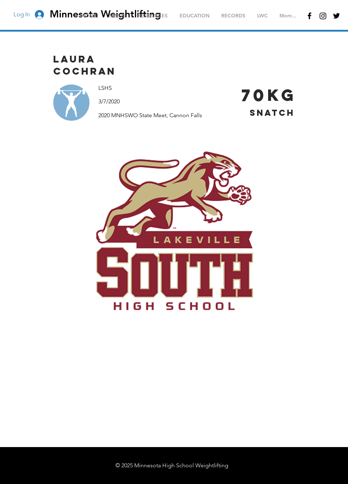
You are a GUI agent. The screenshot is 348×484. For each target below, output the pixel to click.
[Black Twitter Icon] (336, 15)
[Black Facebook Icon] (309, 15)
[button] (117, 16)
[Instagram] (323, 15)
